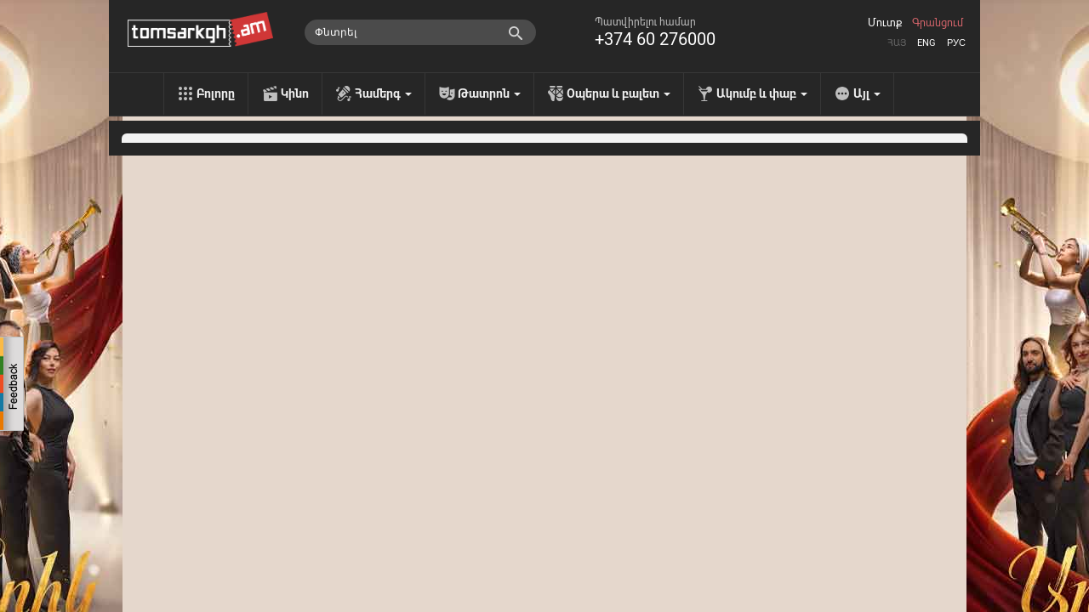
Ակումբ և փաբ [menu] (761, 93)
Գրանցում (937, 23)
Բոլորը (216, 93)
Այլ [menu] (867, 93)
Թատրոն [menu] (489, 93)
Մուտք (885, 23)
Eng (926, 42)
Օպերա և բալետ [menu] (618, 93)
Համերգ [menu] (383, 93)
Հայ (896, 42)
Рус (956, 42)
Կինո (295, 93)
